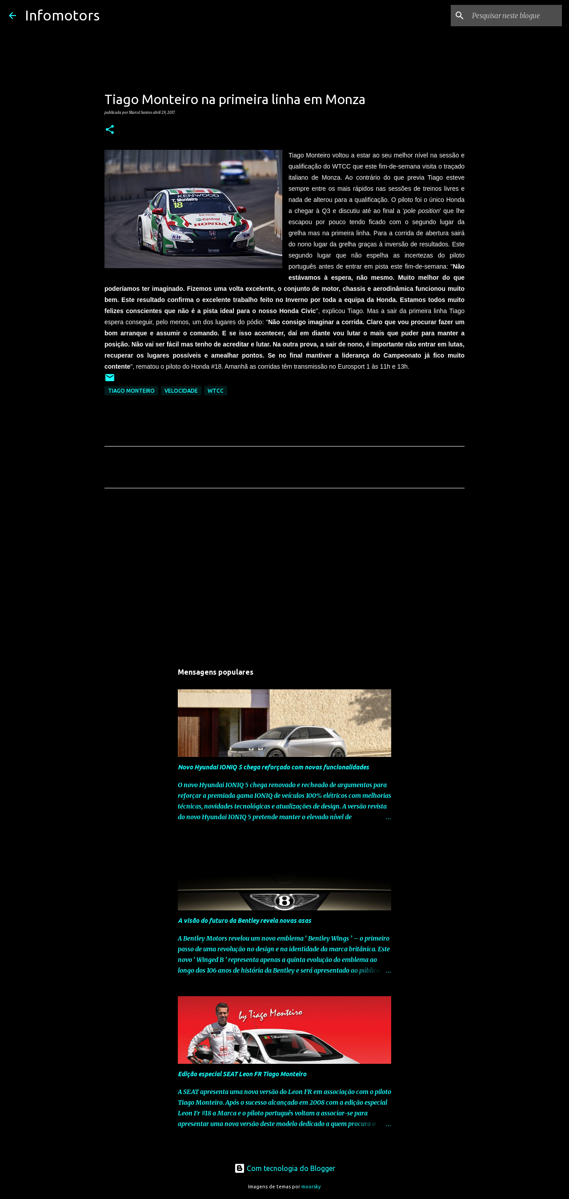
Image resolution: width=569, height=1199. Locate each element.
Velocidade (181, 391)
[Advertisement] (284, 578)
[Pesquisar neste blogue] (515, 15)
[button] (109, 130)
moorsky (311, 1186)
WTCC (216, 391)
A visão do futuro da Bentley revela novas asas (244, 920)
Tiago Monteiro (131, 391)
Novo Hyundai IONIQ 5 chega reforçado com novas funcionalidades (273, 767)
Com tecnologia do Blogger (284, 1168)
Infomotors (62, 15)
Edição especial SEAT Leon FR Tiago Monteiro (242, 1074)
